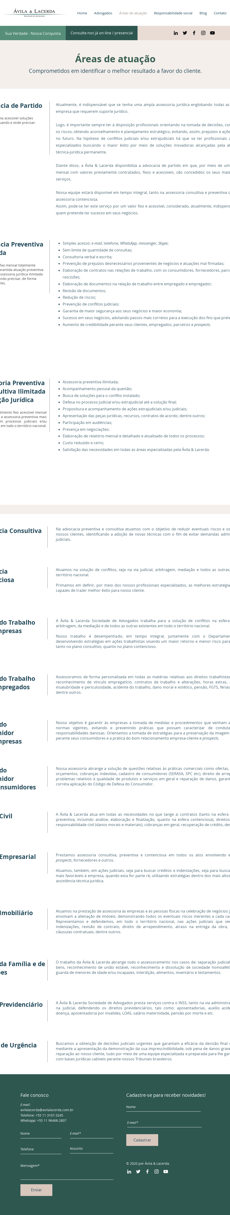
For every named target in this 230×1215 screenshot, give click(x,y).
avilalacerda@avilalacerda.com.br (46, 1110)
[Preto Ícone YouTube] (212, 33)
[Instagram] (156, 1171)
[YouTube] (166, 1171)
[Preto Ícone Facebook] (194, 33)
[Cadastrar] (142, 1140)
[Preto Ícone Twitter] (185, 33)
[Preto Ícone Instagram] (203, 33)
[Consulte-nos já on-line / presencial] (102, 33)
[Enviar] (36, 1190)
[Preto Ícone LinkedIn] (176, 33)
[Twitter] (138, 1171)
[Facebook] (147, 1171)
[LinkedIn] (129, 1171)
